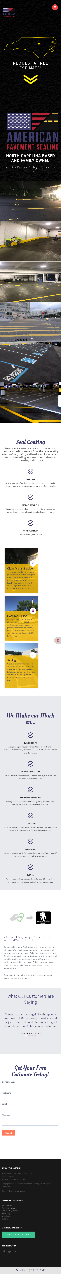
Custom (5, 1219)
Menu (56, 6)
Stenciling (6, 1213)
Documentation (18, 1235)
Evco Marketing (19, 1191)
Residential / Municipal (11, 1211)
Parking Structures (9, 1208)
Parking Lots (7, 1205)
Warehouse (6, 1216)
